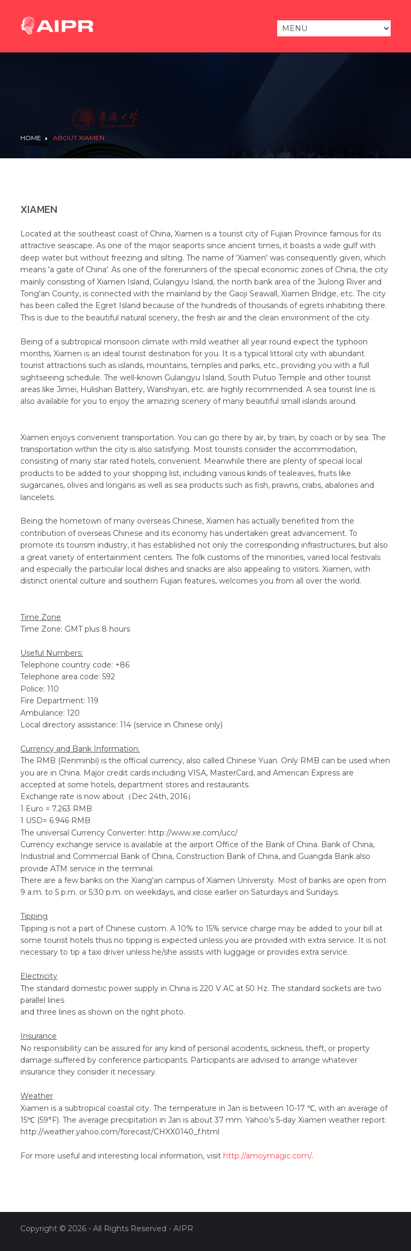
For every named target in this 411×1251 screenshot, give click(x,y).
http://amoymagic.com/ (267, 1156)
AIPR (183, 1228)
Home (30, 138)
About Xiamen (78, 138)
